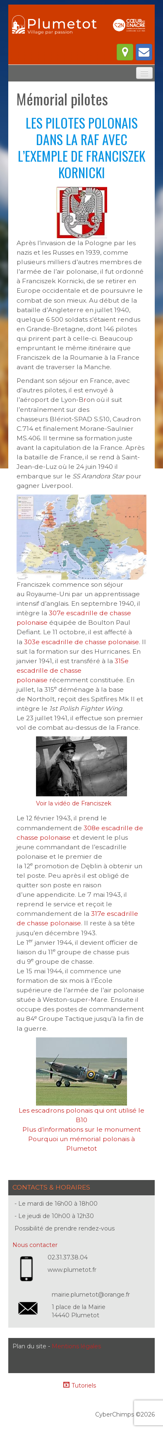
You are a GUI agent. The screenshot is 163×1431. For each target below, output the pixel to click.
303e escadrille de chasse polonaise (81, 642)
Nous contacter (35, 1245)
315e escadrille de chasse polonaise (73, 670)
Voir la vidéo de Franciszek (73, 803)
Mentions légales (76, 1346)
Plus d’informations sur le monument (81, 1129)
